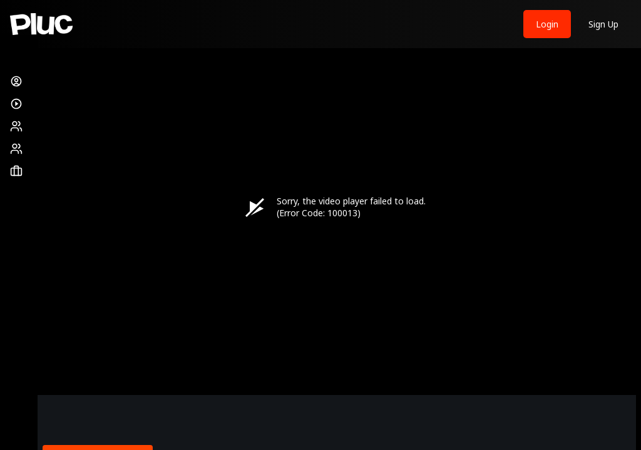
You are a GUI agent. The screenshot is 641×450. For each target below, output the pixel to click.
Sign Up (603, 24)
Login (547, 24)
